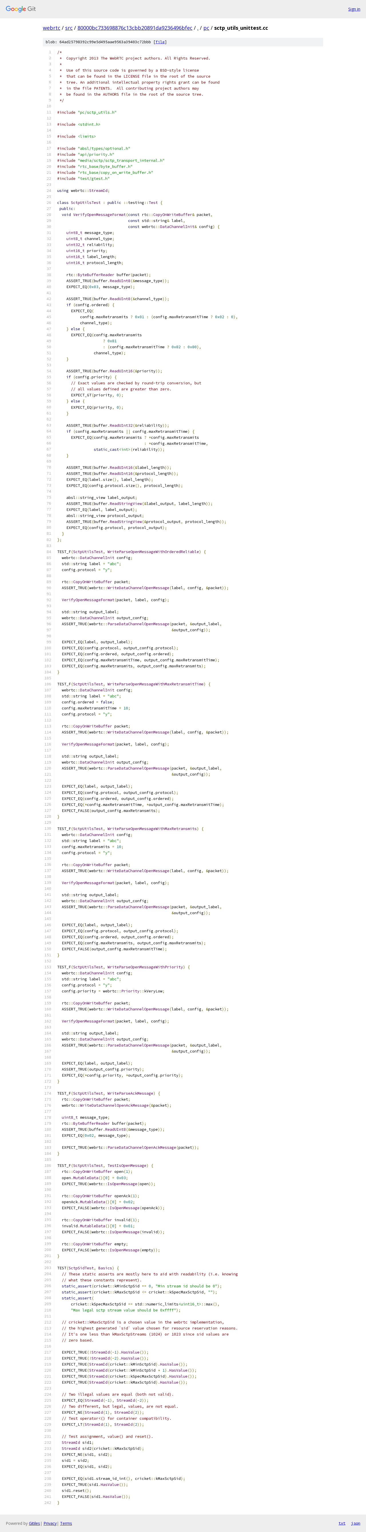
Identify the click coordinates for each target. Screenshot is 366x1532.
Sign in (354, 9)
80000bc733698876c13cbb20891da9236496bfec (134, 27)
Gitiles (34, 1523)
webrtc (51, 27)
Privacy (50, 1523)
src (69, 27)
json (355, 1523)
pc (206, 27)
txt (342, 1523)
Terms (66, 1523)
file (160, 42)
